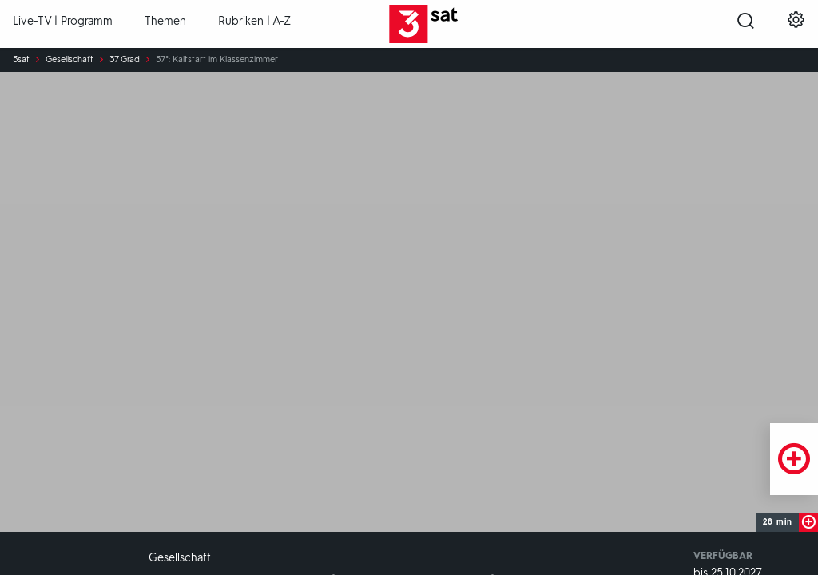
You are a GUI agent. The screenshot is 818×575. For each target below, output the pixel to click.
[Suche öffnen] (745, 25)
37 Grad (124, 60)
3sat (21, 60)
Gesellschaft (69, 60)
